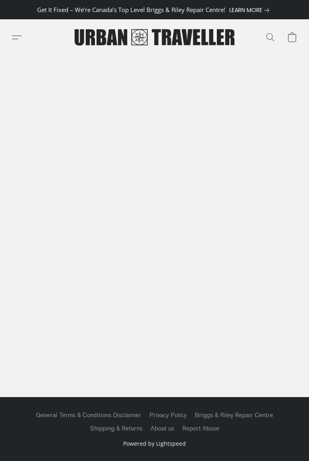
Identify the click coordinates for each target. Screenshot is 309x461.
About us (162, 428)
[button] (154, 37)
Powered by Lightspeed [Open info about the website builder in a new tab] (154, 443)
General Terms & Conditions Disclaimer (88, 415)
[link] (250, 10)
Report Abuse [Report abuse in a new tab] (200, 428)
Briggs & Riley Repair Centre (234, 415)
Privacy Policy (168, 415)
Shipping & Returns (116, 428)
